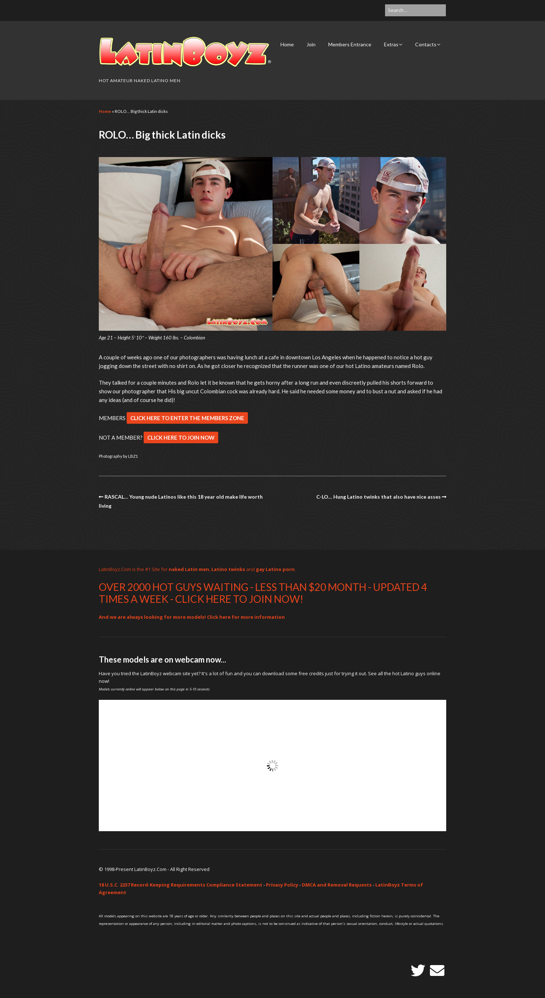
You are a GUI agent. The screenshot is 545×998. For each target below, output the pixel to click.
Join (311, 44)
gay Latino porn (275, 569)
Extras (391, 44)
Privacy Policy (282, 884)
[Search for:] (415, 10)
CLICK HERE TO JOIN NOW (181, 437)
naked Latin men (189, 569)
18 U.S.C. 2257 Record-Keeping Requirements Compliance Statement (180, 884)
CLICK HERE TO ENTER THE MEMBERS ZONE (187, 418)
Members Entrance (349, 44)
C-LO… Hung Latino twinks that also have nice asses (378, 497)
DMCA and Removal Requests (337, 884)
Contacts (425, 44)
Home (287, 44)
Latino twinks (228, 569)
